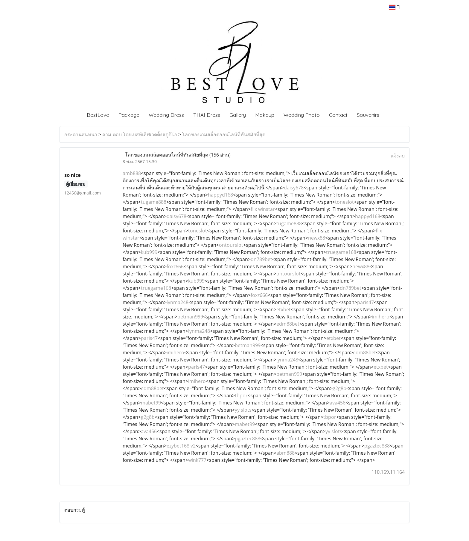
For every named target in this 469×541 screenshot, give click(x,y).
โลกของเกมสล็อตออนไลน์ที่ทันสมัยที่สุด (223, 134)
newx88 (316, 238)
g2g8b (339, 388)
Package (128, 115)
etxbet (283, 309)
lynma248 (177, 302)
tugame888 (153, 202)
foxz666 (175, 266)
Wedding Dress (166, 115)
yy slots (243, 410)
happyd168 (220, 194)
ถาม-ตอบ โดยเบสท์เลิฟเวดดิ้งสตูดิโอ (139, 134)
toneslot (344, 202)
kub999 (149, 252)
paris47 (365, 302)
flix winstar (263, 209)
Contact (338, 115)
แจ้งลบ (398, 155)
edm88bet (287, 324)
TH (396, 7)
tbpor (241, 395)
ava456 (337, 402)
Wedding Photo (302, 115)
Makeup (264, 115)
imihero (380, 316)
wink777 (197, 460)
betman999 (190, 316)
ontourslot (231, 245)
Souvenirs (368, 115)
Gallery (237, 115)
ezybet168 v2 (181, 445)
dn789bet (261, 259)
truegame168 (341, 252)
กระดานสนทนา (80, 134)
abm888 (285, 453)
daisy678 (294, 187)
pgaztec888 (247, 438)
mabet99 (151, 402)
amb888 (132, 173)
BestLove (98, 115)
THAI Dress (206, 115)
